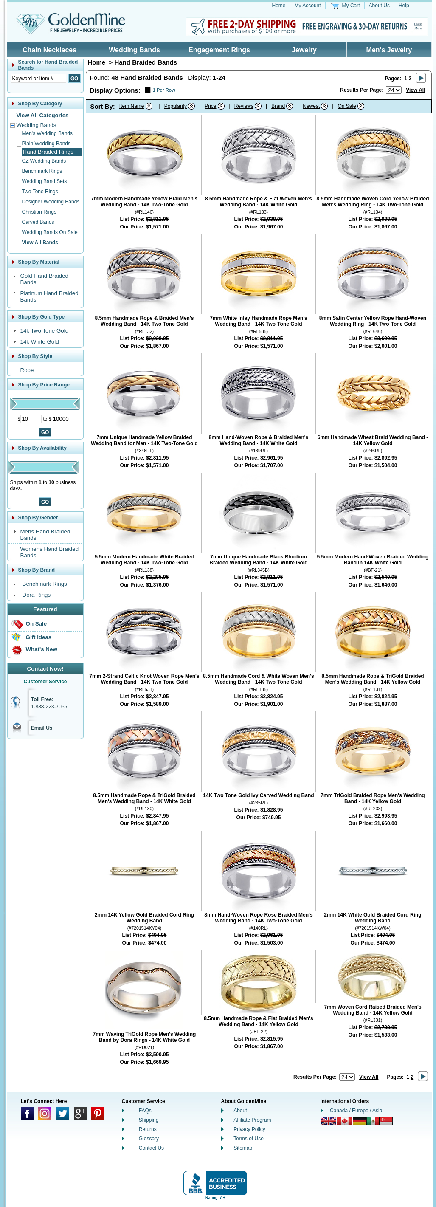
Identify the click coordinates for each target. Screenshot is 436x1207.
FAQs (145, 1111)
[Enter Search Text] (38, 78)
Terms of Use (248, 1139)
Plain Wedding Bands (46, 144)
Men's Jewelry (389, 50)
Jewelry (304, 50)
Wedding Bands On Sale (50, 232)
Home (279, 5)
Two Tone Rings (40, 192)
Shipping (149, 1120)
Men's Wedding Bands (47, 133)
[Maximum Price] (62, 419)
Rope (27, 370)
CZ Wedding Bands (44, 161)
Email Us (42, 728)
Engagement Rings (219, 50)
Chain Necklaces (49, 50)
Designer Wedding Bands (51, 202)
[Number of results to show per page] (394, 90)
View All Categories (43, 115)
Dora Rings (37, 595)
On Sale (36, 623)
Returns (148, 1129)
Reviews (243, 106)
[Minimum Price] (31, 419)
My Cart (351, 5)
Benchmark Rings (42, 171)
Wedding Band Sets (44, 181)
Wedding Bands (134, 50)
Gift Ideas (39, 637)
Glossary (149, 1139)
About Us (379, 5)
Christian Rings (39, 212)
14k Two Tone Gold (44, 330)
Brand (278, 106)
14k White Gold (39, 341)
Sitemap (242, 1148)
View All (415, 90)
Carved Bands (38, 222)
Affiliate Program (252, 1120)
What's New (41, 649)
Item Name (131, 106)
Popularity (175, 106)
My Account (308, 5)
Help (404, 5)
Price (210, 106)
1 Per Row (164, 90)
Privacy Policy (249, 1129)
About (240, 1111)
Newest (311, 106)
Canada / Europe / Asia (356, 1111)
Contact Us (151, 1148)
